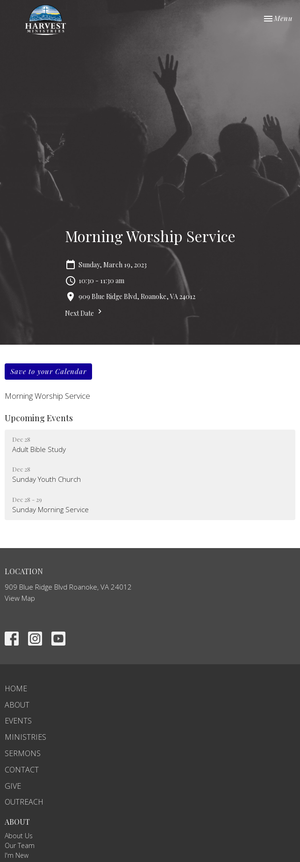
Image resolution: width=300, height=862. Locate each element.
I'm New (17, 855)
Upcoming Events (39, 418)
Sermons (23, 753)
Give (13, 786)
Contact (22, 770)
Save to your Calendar (48, 371)
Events (18, 721)
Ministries (25, 737)
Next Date (84, 312)
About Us (19, 835)
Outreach (24, 802)
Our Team (20, 845)
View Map (20, 598)
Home (16, 688)
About (17, 705)
